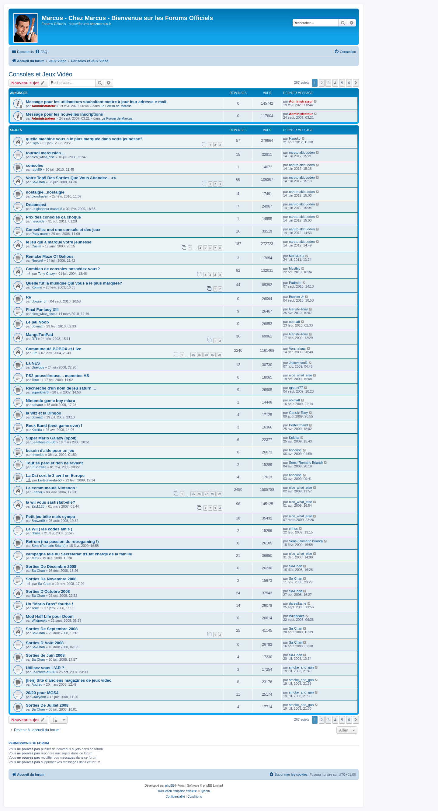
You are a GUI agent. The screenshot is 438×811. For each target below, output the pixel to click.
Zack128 (38, 506)
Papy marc (40, 234)
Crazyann (39, 697)
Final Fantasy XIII (42, 309)
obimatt (37, 326)
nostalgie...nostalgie (45, 192)
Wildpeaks (39, 620)
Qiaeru (205, 791)
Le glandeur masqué (47, 209)
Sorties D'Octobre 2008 (48, 591)
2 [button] (322, 83)
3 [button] (328, 83)
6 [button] (349, 83)
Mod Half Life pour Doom (50, 616)
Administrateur (43, 106)
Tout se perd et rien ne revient (54, 463)
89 (212, 355)
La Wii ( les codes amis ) (49, 529)
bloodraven (40, 196)
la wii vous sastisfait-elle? (50, 502)
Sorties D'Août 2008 (45, 643)
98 (212, 494)
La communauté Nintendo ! (52, 488)
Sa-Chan (38, 182)
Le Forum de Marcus (116, 106)
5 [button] (342, 83)
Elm (34, 353)
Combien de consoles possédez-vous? (63, 269)
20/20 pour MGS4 (42, 692)
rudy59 (37, 169)
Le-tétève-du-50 (43, 442)
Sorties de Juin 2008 (45, 655)
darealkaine (297, 603)
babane (37, 405)
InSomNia (39, 467)
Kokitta (37, 430)
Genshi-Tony (298, 309)
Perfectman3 (298, 425)
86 (193, 355)
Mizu (35, 558)
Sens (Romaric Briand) (306, 462)
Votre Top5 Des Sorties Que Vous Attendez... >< (71, 178)
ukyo (35, 143)
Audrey (37, 684)
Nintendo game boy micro (50, 400)
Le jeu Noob (37, 322)
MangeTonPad (39, 334)
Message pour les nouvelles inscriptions (64, 114)
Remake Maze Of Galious (50, 256)
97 (206, 494)
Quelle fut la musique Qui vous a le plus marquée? (74, 283)
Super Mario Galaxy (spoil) (51, 438)
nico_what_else (43, 157)
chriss (36, 533)
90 (219, 355)
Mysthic (294, 268)
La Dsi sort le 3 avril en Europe (55, 475)
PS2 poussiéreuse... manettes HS (57, 375)
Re (28, 297)
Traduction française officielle (177, 791)
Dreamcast (36, 204)
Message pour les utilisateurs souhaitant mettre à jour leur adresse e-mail (96, 102)
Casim (36, 246)
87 (199, 355)
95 (193, 494)
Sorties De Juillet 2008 (47, 705)
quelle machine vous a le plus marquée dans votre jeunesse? (84, 139)
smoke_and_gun (301, 667)
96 (199, 494)
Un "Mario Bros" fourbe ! (49, 604)
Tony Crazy (46, 273)
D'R (34, 339)
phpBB (169, 785)
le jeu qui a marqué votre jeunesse (58, 242)
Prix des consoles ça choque (53, 217)
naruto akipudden (302, 152)
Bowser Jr (39, 301)
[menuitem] (41, 51)
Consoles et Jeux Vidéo (40, 74)
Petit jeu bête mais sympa (50, 516)
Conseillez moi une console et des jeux (63, 229)
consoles (34, 165)
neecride (38, 221)
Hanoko (295, 138)
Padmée (295, 283)
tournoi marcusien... (45, 153)
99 (219, 494)
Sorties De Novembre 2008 (51, 579)
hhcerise (38, 454)
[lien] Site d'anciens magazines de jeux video (69, 680)
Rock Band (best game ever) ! (54, 425)
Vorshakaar (297, 348)
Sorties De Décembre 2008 (51, 566)
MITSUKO (296, 256)
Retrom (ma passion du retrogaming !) (62, 541)
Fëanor (37, 492)
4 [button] (335, 83)
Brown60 (38, 521)
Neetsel (37, 260)
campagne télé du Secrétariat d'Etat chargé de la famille (79, 554)
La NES (33, 363)
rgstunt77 (296, 388)
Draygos (38, 367)
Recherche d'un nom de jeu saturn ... (61, 388)
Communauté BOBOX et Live (53, 349)
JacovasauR (298, 363)
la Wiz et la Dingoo (43, 413)
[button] (356, 82)
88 (206, 355)
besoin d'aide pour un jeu (50, 450)
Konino (37, 287)
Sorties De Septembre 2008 (52, 629)
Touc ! (36, 380)
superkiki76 (40, 392)
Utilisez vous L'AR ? (45, 668)
